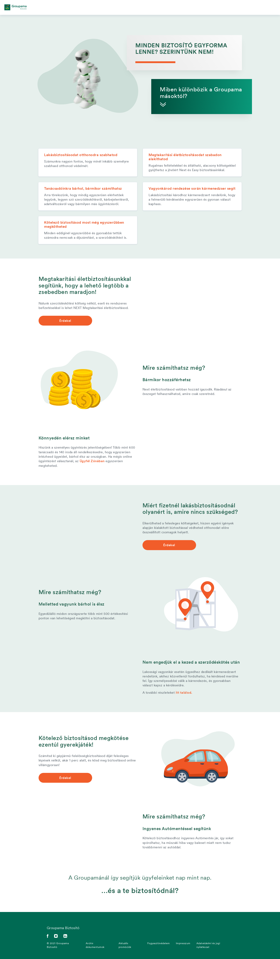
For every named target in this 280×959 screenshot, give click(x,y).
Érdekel (65, 321)
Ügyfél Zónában (92, 461)
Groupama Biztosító (63, 927)
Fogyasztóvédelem (158, 943)
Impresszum (183, 943)
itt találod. (184, 692)
